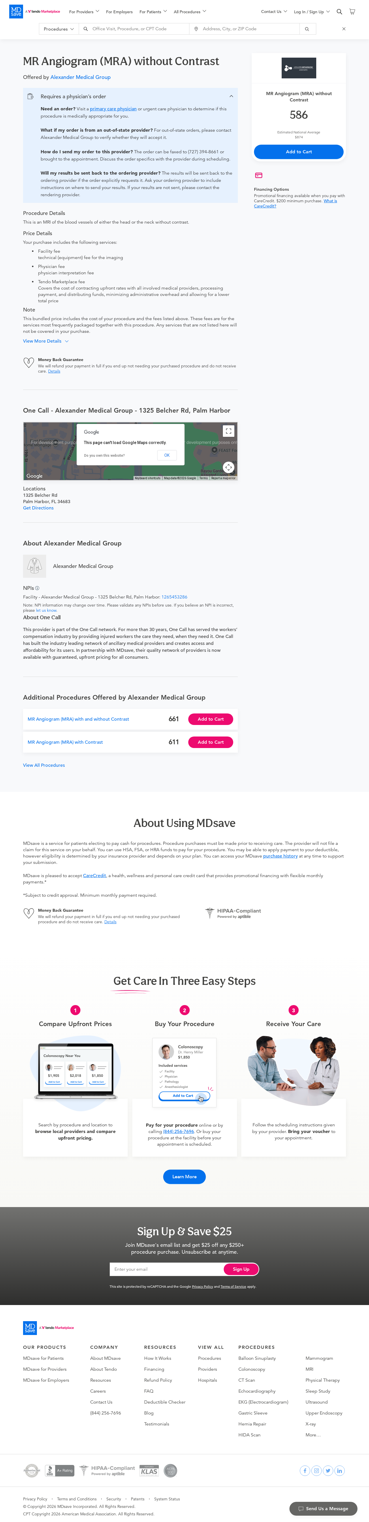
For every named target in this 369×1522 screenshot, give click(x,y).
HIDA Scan (249, 1431)
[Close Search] (348, 29)
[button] (130, 96)
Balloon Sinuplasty (257, 1354)
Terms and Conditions (77, 1495)
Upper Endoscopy (324, 1409)
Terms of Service (233, 1282)
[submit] (312, 29)
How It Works (157, 1354)
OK (167, 455)
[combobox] (138, 29)
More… (313, 1431)
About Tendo (103, 1365)
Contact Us (101, 1398)
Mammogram (319, 1354)
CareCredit (94, 876)
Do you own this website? (104, 456)
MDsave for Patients (43, 1354)
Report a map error (223, 478)
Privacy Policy (202, 1282)
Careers (98, 1387)
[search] (339, 12)
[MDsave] (34, 11)
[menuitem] (84, 11)
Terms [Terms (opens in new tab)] (203, 478)
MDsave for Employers (46, 1376)
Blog (149, 1409)
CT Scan (246, 1376)
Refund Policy (158, 1376)
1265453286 (174, 597)
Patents (137, 1495)
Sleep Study (318, 1387)
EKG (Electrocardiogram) (263, 1398)
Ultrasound (317, 1398)
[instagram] (316, 1467)
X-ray (311, 1420)
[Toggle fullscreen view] (228, 431)
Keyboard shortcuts (148, 478)
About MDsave (105, 1354)
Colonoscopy (251, 1365)
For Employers (119, 11)
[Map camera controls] (228, 467)
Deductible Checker (164, 1398)
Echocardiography (257, 1387)
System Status (167, 1495)
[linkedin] (339, 1467)
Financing (154, 1365)
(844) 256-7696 (178, 1131)
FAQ (148, 1387)
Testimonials (156, 1420)
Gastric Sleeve (253, 1409)
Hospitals (207, 1376)
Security (113, 1495)
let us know (46, 610)
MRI (309, 1365)
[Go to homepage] (48, 1324)
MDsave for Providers (45, 1365)
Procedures (209, 1354)
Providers (207, 1365)
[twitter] (328, 1467)
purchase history (280, 856)
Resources (100, 1376)
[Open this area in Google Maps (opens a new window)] (34, 476)
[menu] (156, 11)
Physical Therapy (323, 1376)
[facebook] (305, 1467)
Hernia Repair (252, 1420)
